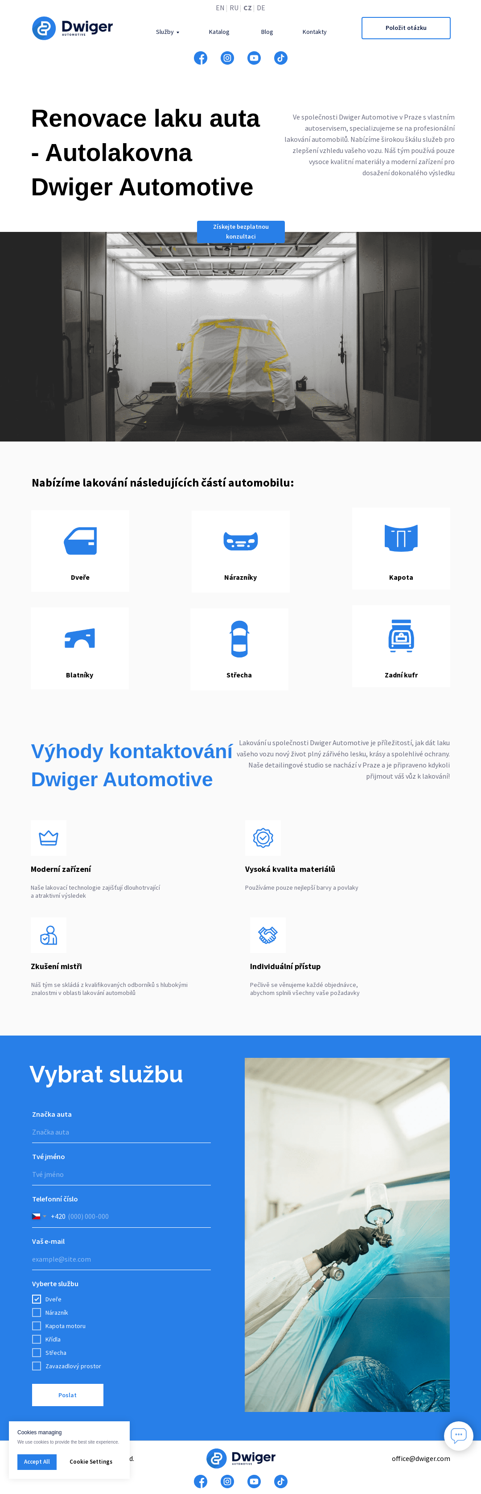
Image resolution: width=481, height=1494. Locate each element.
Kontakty (315, 32)
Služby (165, 32)
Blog (267, 32)
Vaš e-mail (48, 1241)
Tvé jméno (48, 1156)
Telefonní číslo (55, 1198)
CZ (247, 7)
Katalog (219, 32)
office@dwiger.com (421, 1458)
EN (220, 7)
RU (234, 7)
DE (261, 7)
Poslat (67, 1395)
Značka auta (52, 1114)
